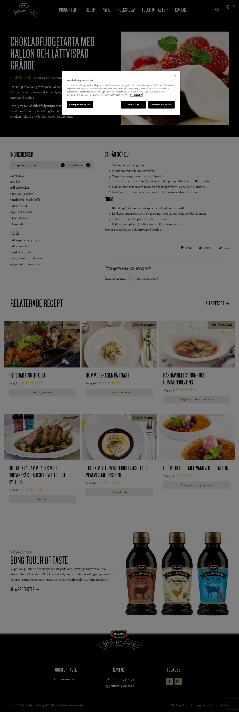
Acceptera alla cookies (161, 104)
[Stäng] (175, 75)
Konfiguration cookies (80, 104)
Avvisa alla (133, 104)
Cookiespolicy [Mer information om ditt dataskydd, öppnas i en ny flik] (136, 94)
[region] (121, 93)
